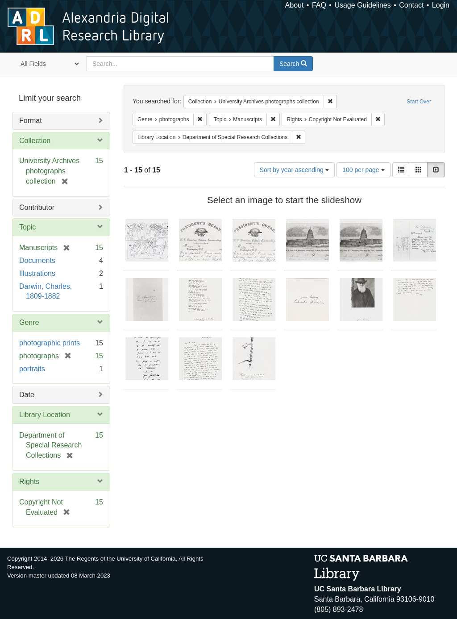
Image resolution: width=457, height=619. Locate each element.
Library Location (44, 414)
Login (440, 5)
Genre (29, 322)
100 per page (363, 169)
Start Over (419, 101)
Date (26, 394)
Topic (27, 227)
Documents (37, 260)
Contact (411, 5)
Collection (34, 140)
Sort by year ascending (294, 169)
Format (30, 120)
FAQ (319, 5)
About (294, 5)
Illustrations (37, 273)
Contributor (36, 207)
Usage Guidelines (362, 5)
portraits (32, 369)
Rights (29, 481)
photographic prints (49, 343)
